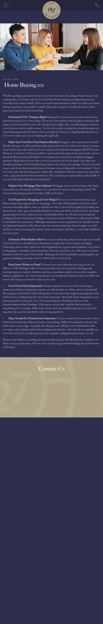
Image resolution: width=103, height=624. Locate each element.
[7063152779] (97, 5)
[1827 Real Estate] (52, 10)
